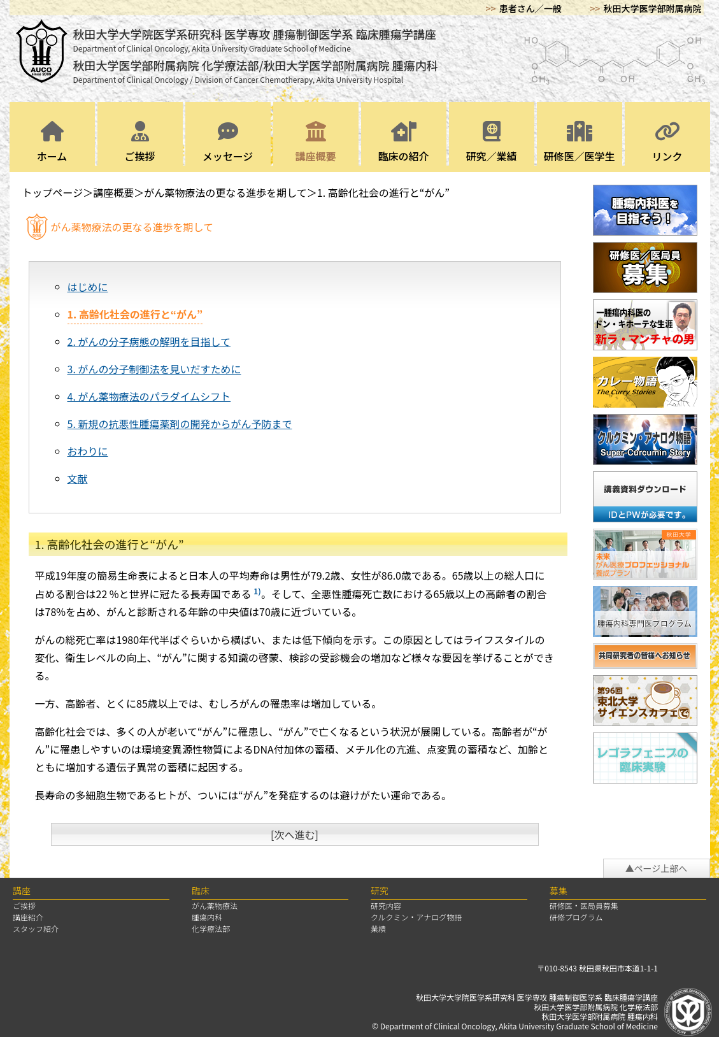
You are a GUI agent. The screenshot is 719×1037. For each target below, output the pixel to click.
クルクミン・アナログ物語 (416, 917)
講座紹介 (28, 917)
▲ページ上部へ (656, 868)
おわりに (88, 451)
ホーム (52, 142)
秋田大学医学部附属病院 (653, 8)
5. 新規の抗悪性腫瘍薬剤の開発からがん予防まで (180, 423)
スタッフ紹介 (36, 928)
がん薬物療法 (215, 905)
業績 (378, 928)
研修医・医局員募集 (584, 905)
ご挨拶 (140, 142)
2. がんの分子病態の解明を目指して (149, 341)
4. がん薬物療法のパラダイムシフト (149, 396)
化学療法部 (211, 928)
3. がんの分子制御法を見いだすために (154, 368)
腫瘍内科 (207, 917)
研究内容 (386, 905)
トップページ (52, 192)
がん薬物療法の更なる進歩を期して (225, 192)
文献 (78, 478)
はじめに (88, 286)
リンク (667, 142)
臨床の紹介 (403, 142)
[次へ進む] (294, 834)
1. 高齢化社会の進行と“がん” (383, 192)
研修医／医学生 (579, 142)
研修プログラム (576, 917)
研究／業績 (491, 142)
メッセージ (228, 142)
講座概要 (315, 142)
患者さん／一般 (530, 8)
